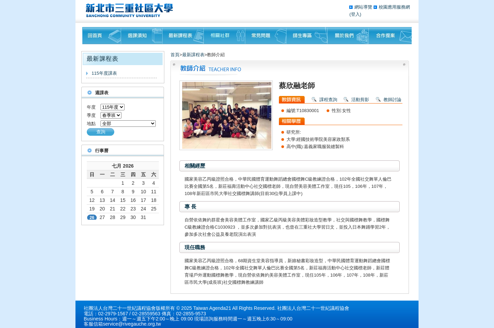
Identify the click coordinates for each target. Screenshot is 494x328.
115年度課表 (104, 73)
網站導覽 (364, 7)
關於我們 (348, 35)
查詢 (100, 131)
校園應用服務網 (394, 7)
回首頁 (101, 35)
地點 (91, 123)
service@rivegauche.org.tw (132, 324)
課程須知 (142, 35)
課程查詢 (328, 99)
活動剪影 (360, 99)
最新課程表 (183, 35)
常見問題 (265, 35)
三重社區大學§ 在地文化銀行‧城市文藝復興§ (131, 10)
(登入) (355, 14)
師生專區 (307, 35)
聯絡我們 (390, 35)
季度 (91, 115)
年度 (91, 107)
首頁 (174, 54)
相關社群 (224, 35)
